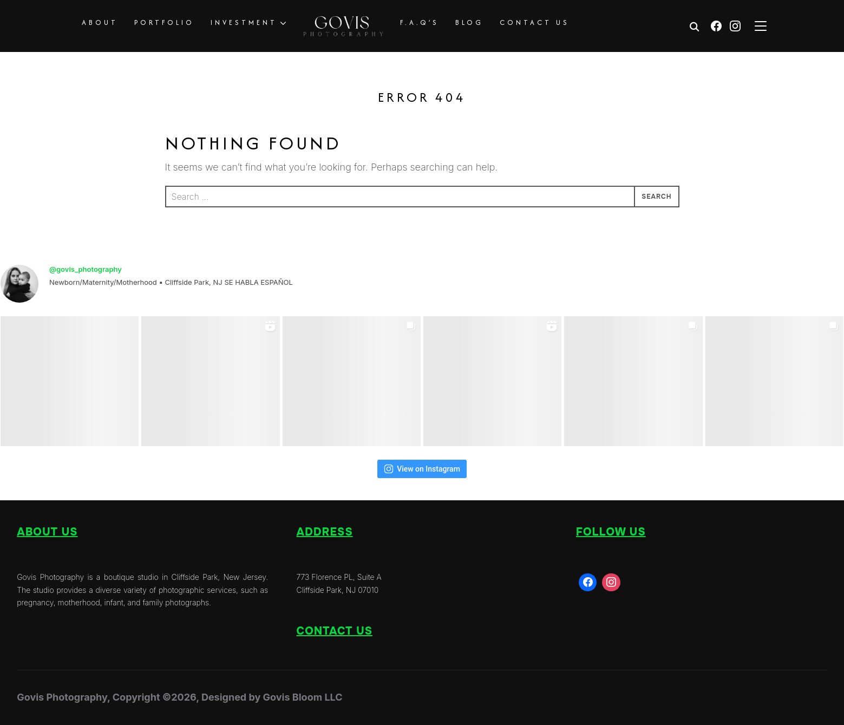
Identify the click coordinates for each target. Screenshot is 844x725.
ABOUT (100, 22)
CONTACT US (535, 22)
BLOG (469, 22)
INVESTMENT (244, 22)
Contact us (335, 631)
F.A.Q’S (419, 22)
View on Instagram (422, 469)
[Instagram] (735, 26)
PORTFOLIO (164, 22)
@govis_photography (85, 269)
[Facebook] (716, 26)
